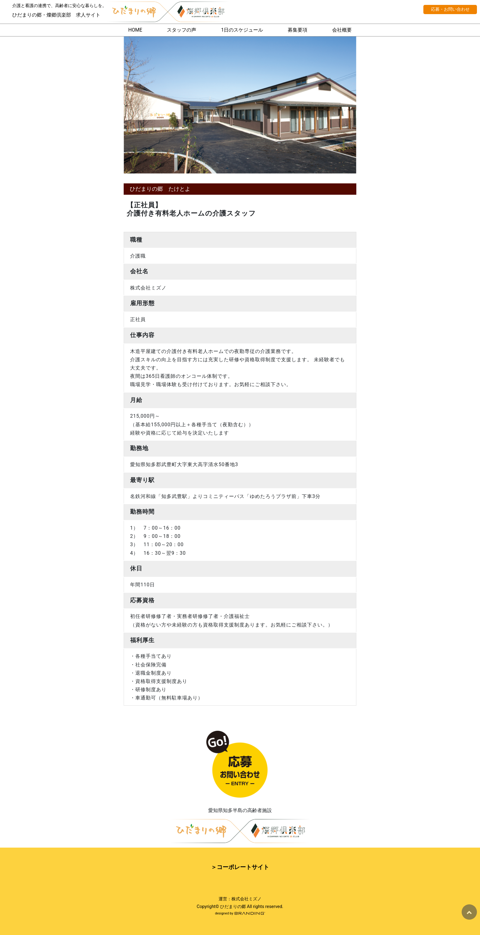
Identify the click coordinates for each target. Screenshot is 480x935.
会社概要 (342, 30)
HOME (135, 30)
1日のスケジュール (242, 30)
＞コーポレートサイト (240, 867)
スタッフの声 (181, 30)
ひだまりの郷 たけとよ (160, 189)
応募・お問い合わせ (450, 9)
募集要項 (297, 30)
